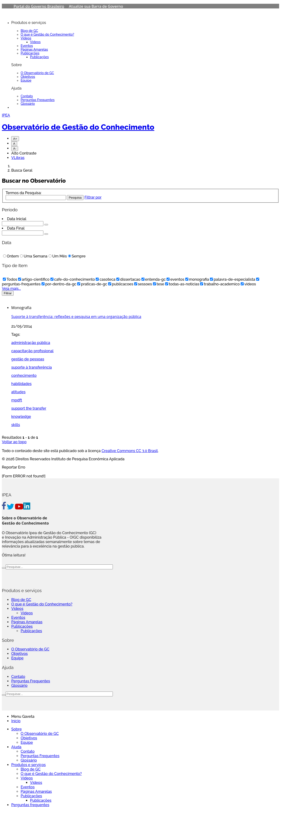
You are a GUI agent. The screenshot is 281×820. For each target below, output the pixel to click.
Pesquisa (75, 197)
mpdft (16, 400)
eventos (175, 279)
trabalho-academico (219, 284)
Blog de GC (29, 31)
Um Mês (58, 256)
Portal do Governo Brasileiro (39, 6)
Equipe (26, 80)
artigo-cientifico (33, 279)
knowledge (21, 416)
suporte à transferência (31, 367)
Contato (27, 96)
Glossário (28, 104)
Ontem (11, 256)
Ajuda (16, 747)
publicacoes (120, 284)
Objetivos (28, 77)
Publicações (30, 53)
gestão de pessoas (27, 359)
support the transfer (28, 408)
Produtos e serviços (28, 765)
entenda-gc (153, 279)
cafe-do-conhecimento (72, 279)
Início (15, 721)
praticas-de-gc (92, 284)
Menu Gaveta (22, 716)
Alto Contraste (24, 153)
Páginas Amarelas (34, 49)
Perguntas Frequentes (38, 100)
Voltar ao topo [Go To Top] (14, 442)
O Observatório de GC (37, 73)
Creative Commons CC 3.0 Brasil (130, 451)
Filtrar (8, 293)
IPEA (6, 115)
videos (248, 284)
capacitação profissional (32, 351)
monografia (197, 279)
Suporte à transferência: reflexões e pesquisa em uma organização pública (76, 316)
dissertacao (128, 279)
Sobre (16, 729)
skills (15, 425)
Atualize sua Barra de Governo (96, 6)
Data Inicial (16, 219)
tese (158, 284)
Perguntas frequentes (30, 805)
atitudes (18, 392)
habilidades (21, 384)
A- (14, 148)
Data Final (16, 228)
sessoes (143, 284)
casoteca (105, 279)
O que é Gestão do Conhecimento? (47, 34)
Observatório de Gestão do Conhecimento (78, 127)
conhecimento (24, 375)
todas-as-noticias (182, 284)
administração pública (30, 342)
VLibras (17, 157)
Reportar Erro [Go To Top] (13, 467)
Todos (10, 279)
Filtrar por (93, 197)
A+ (15, 138)
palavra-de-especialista (232, 279)
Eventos (27, 46)
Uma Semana (33, 256)
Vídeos (26, 38)
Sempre (77, 256)
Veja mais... (11, 288)
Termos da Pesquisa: (24, 193)
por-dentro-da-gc (59, 284)
